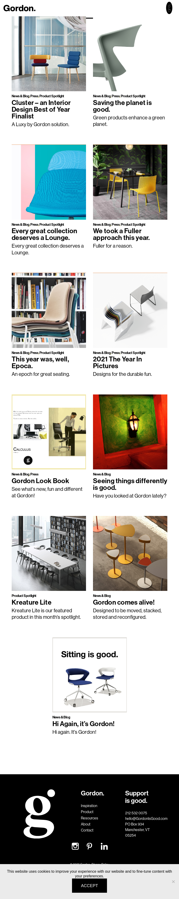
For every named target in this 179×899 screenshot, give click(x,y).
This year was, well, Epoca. (40, 362)
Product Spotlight (51, 96)
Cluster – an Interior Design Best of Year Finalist (41, 109)
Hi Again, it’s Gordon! (83, 723)
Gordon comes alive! (124, 602)
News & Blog (20, 96)
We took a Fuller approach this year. (121, 234)
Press (34, 96)
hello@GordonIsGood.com (139, 818)
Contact (87, 830)
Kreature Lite (32, 602)
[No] (173, 881)
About (85, 824)
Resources (89, 818)
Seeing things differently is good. (130, 484)
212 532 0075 (136, 813)
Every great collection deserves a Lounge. (44, 234)
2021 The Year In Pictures (117, 362)
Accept (89, 885)
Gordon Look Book (40, 480)
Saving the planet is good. (122, 106)
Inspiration (89, 805)
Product (87, 811)
